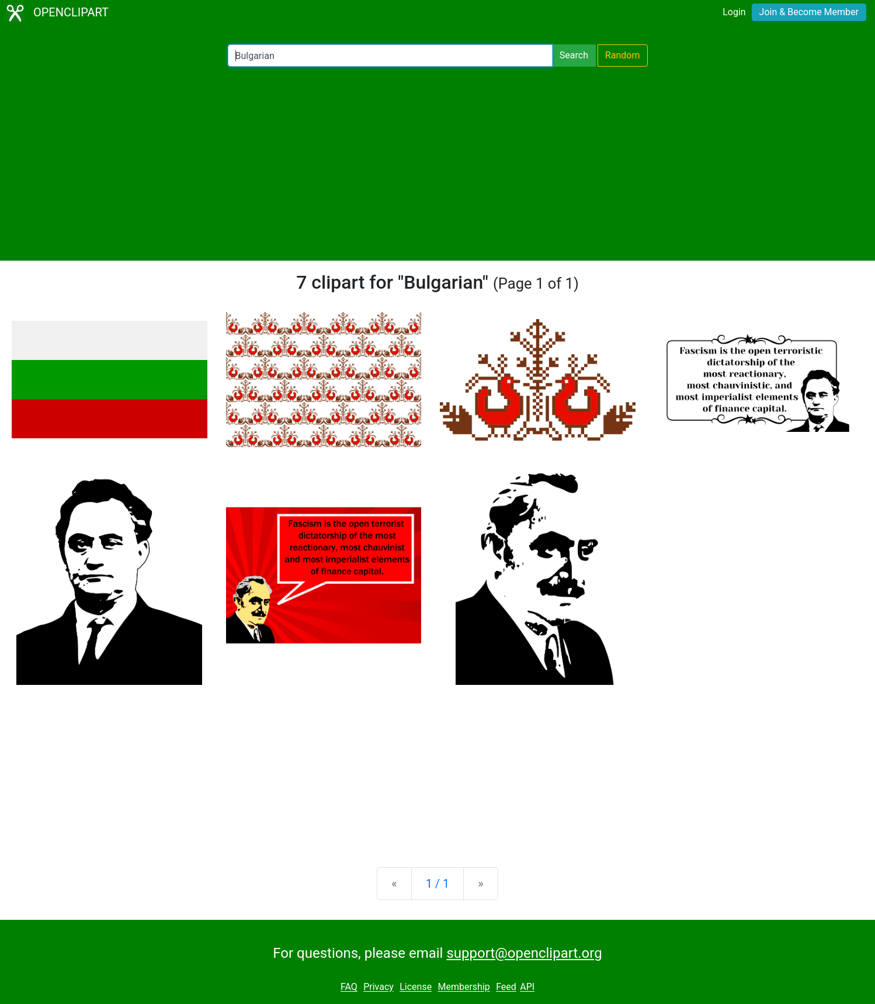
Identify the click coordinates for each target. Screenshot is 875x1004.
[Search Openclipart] (390, 55)
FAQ (349, 987)
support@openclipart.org (524, 953)
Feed (506, 987)
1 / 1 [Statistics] (438, 884)
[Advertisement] (437, 163)
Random (622, 55)
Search (574, 55)
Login (734, 12)
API (527, 987)
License (416, 987)
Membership (463, 987)
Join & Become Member (809, 12)
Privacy (378, 987)
